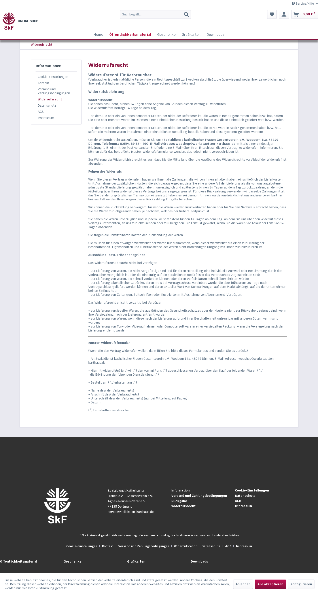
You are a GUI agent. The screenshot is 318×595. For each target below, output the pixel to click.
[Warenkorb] (304, 14)
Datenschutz (47, 105)
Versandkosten (149, 535)
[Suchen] (186, 14)
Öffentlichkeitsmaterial (18, 561)
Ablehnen (243, 584)
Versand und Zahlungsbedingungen (54, 91)
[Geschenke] (166, 34)
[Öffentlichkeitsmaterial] (130, 34)
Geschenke (72, 561)
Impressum (46, 118)
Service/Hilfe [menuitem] (303, 4)
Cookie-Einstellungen (53, 77)
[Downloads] (215, 34)
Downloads (199, 561)
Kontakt (43, 83)
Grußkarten (136, 561)
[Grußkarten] (191, 34)
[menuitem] (146, 14)
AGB (41, 112)
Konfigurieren (301, 584)
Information (180, 490)
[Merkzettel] (272, 14)
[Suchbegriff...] (155, 14)
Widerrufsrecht (50, 99)
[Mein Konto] (284, 14)
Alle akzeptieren (270, 584)
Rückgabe (179, 501)
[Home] (98, 34)
